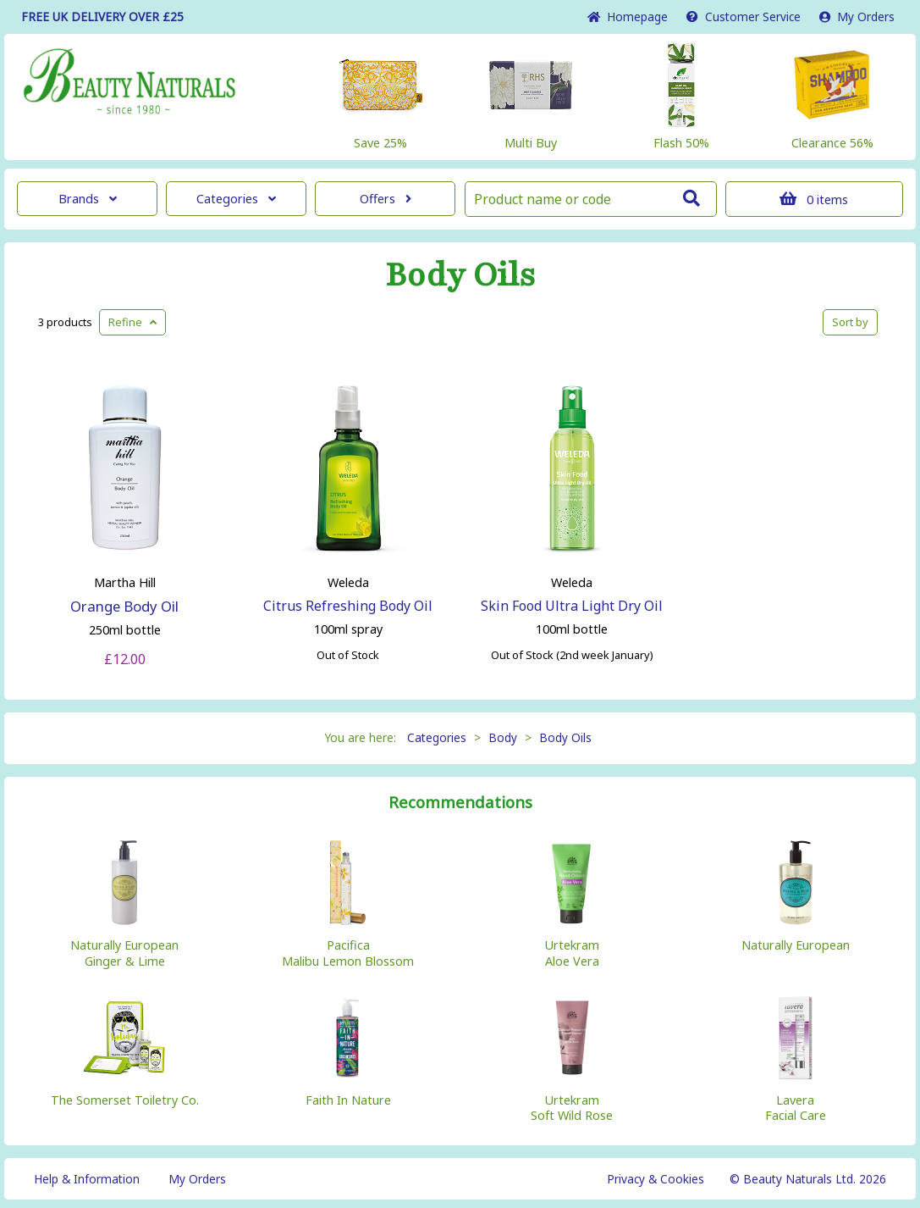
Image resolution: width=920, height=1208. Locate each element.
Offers (385, 199)
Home (627, 16)
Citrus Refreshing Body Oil (347, 605)
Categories (236, 199)
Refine (132, 322)
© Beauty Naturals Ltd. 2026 (808, 1179)
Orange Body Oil (124, 606)
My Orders (857, 16)
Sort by (850, 322)
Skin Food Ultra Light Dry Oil (572, 605)
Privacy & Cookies (655, 1179)
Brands (87, 199)
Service (743, 16)
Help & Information (87, 1179)
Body (502, 737)
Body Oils (460, 275)
